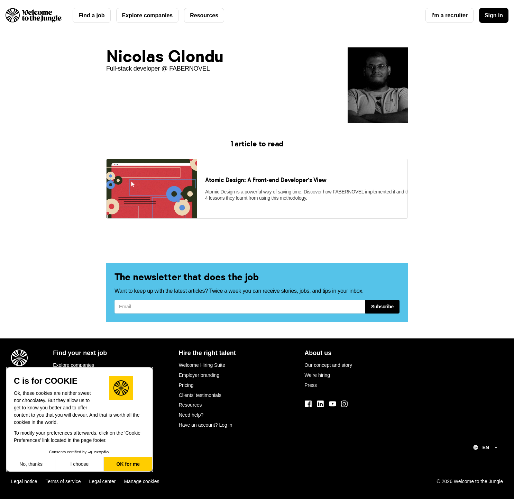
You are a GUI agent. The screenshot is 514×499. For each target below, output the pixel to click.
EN (486, 443)
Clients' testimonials (200, 390)
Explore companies (147, 15)
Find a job (92, 15)
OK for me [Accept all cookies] (128, 464)
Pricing (186, 380)
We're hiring (317, 370)
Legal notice (24, 477)
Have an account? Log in (205, 420)
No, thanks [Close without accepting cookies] (31, 464)
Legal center (102, 477)
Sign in (494, 15)
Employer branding (199, 370)
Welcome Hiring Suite (202, 360)
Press (310, 380)
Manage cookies (141, 477)
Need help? (191, 410)
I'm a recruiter (449, 15)
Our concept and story (328, 360)
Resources (204, 15)
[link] (152, 212)
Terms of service (63, 477)
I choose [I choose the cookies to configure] (79, 464)
